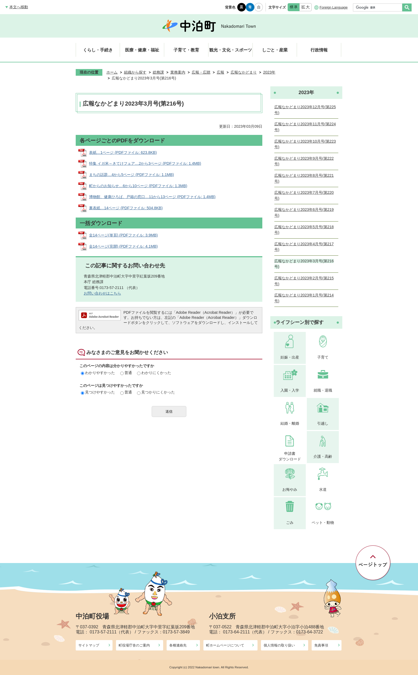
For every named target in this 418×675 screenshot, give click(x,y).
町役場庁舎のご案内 (134, 645)
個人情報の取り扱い (279, 645)
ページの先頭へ (373, 563)
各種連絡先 (178, 645)
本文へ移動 (18, 7)
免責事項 (321, 645)
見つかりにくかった (156, 392)
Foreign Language (334, 7)
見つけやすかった (98, 392)
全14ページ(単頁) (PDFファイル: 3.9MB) (123, 235)
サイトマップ (88, 645)
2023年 (269, 72)
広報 (220, 72)
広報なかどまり (244, 72)
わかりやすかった (98, 373)
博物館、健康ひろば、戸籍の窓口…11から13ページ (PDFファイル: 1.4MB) (152, 197)
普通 (126, 373)
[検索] (379, 7)
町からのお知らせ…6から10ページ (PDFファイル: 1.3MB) (138, 186)
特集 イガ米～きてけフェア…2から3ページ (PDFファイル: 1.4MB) (145, 163)
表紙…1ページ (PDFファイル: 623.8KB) (123, 152)
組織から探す (135, 72)
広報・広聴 (201, 72)
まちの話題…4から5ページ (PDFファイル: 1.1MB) (131, 174)
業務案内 (177, 72)
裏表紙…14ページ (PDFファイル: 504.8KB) (126, 208)
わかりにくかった (154, 373)
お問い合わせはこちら (102, 293)
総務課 (158, 72)
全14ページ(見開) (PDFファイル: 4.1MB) (123, 246)
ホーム (112, 72)
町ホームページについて (225, 645)
